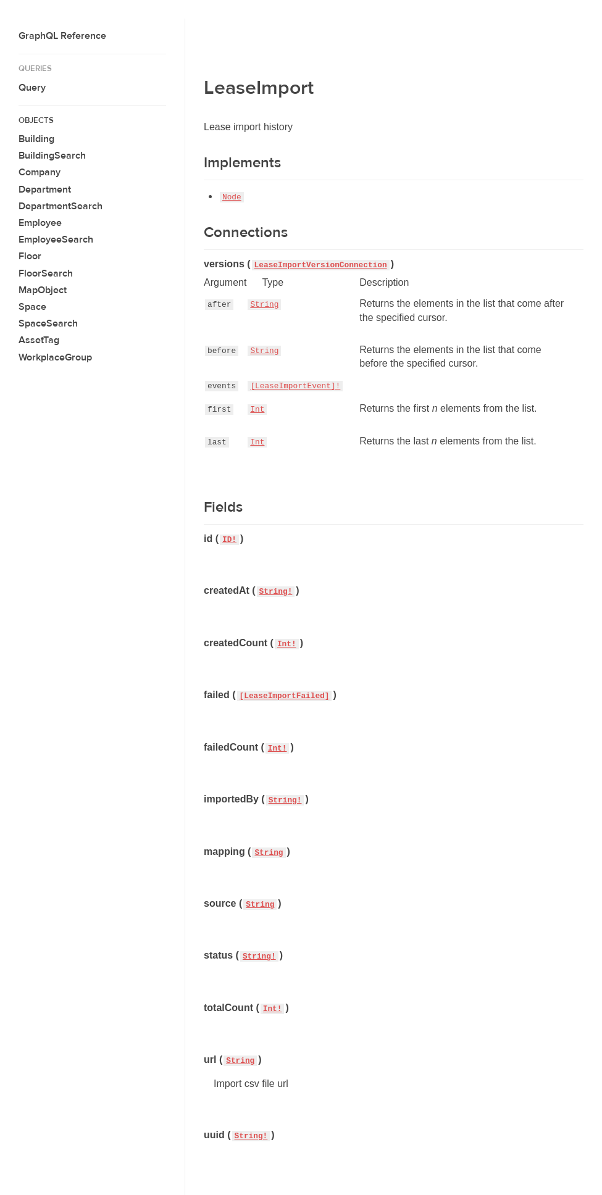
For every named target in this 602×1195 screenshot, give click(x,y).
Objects (36, 120)
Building (36, 139)
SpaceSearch (48, 323)
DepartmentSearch (60, 206)
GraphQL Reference (62, 36)
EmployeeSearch (56, 239)
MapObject (43, 290)
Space (32, 307)
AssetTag (39, 340)
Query (32, 87)
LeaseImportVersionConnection (320, 265)
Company (40, 172)
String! (276, 591)
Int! (286, 644)
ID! (229, 539)
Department (45, 189)
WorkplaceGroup (55, 357)
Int (257, 409)
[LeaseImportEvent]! (295, 386)
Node (231, 197)
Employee (40, 223)
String (264, 304)
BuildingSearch (52, 155)
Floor (30, 256)
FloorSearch (46, 273)
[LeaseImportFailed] (285, 696)
